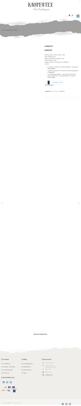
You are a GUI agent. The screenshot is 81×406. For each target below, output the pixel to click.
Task (8, 402)
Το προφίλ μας (6, 363)
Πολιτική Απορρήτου (8, 370)
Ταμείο (25, 373)
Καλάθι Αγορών (27, 366)
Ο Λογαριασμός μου (28, 363)
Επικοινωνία (6, 373)
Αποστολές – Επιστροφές (9, 366)
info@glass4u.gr (48, 375)
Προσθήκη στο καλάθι (57, 82)
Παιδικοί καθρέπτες (9, 30)
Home (3, 30)
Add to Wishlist (49, 85)
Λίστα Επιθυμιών (27, 370)
